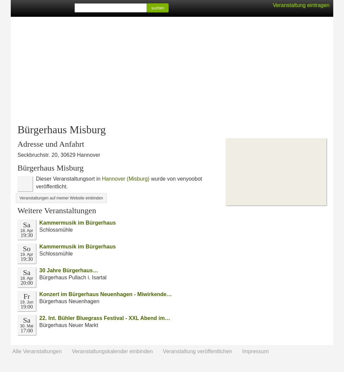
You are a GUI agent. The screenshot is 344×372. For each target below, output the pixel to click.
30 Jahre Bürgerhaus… (68, 270)
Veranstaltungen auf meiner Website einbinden (61, 198)
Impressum (255, 351)
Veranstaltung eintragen (301, 5)
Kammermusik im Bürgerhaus (77, 223)
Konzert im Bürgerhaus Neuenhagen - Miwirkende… (105, 294)
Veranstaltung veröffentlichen (197, 351)
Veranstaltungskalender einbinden (112, 351)
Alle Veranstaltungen (37, 351)
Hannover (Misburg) (125, 179)
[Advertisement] (172, 71)
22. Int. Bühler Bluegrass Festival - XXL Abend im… (104, 318)
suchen (157, 8)
